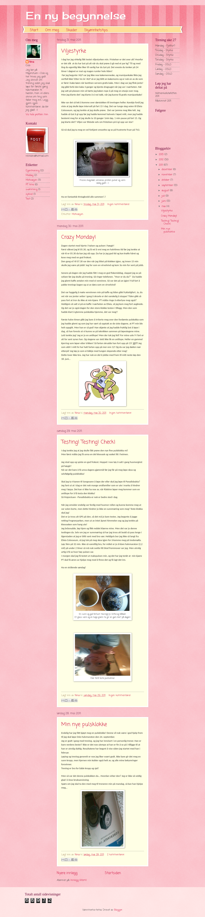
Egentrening (32, 171)
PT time (30, 185)
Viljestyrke (73, 51)
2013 (161, 154)
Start (34, 30)
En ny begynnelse (76, 15)
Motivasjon (77, 214)
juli (164, 196)
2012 (161, 159)
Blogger (118, 910)
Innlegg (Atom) (78, 880)
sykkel (29, 194)
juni (164, 201)
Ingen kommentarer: (118, 204)
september (168, 185)
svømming (31, 189)
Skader (71, 30)
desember (167, 169)
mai (164, 206)
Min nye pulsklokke (84, 725)
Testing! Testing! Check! (88, 442)
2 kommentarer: (116, 855)
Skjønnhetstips (96, 30)
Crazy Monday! (78, 237)
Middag (29, 175)
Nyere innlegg (67, 873)
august (166, 190)
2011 (161, 165)
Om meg (52, 30)
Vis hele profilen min (37, 114)
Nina (31, 62)
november (167, 175)
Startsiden (113, 873)
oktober (166, 180)
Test (28, 199)
